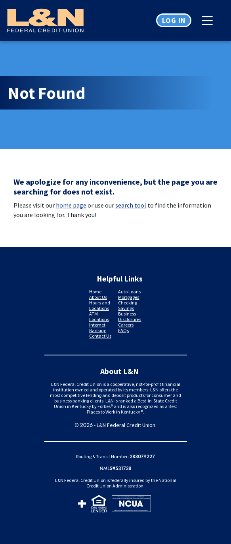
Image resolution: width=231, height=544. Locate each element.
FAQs (123, 330)
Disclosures (129, 319)
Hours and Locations (99, 305)
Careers (126, 325)
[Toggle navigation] (209, 20)
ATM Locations (99, 316)
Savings (126, 308)
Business (127, 314)
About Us (98, 297)
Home (95, 292)
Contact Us (100, 336)
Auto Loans (129, 292)
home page (71, 205)
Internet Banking (97, 327)
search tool (130, 205)
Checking (127, 303)
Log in (173, 20)
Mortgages (128, 297)
